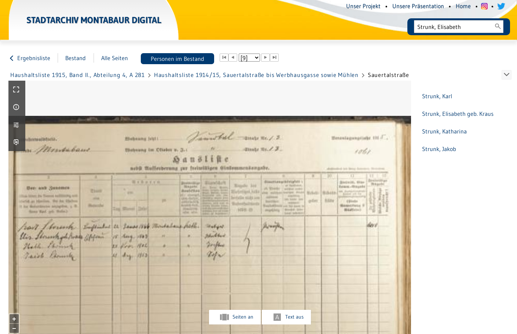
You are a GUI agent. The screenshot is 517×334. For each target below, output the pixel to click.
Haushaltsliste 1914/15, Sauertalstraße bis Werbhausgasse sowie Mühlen (256, 74)
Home (463, 6)
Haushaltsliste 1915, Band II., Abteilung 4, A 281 (77, 74)
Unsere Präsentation (418, 6)
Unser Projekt (363, 6)
